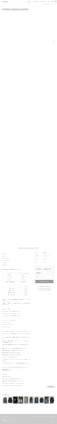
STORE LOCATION (36, 1)
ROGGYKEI (53, 4)
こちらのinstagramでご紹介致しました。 (9, 269)
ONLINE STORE (43, 1)
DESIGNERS (53, 416)
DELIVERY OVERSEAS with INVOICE (44, 288)
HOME (44, 4)
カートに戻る (50, 386)
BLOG (49, 1)
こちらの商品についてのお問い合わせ (44, 286)
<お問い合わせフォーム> (6, 369)
